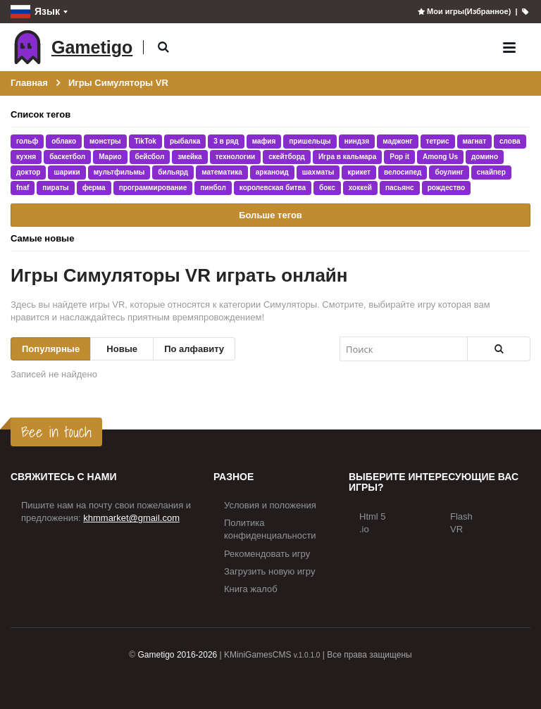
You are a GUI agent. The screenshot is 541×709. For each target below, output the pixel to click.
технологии (236, 157)
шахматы (318, 172)
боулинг (449, 172)
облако (63, 141)
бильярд (173, 172)
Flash (461, 516)
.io (364, 529)
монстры (105, 141)
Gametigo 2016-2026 (178, 655)
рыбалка (185, 141)
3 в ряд (225, 141)
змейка (189, 157)
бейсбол (150, 157)
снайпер (491, 172)
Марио (110, 157)
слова (509, 141)
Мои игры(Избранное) (463, 11)
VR (456, 529)
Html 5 (372, 516)
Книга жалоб (251, 589)
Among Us (440, 157)
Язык (35, 11)
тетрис (437, 141)
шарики (67, 172)
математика (221, 172)
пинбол (213, 188)
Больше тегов (270, 215)
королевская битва (273, 188)
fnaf (22, 188)
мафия (264, 141)
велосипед (402, 172)
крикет (359, 172)
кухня (26, 157)
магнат (475, 141)
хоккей (360, 188)
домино (484, 157)
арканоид (272, 172)
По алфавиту (194, 349)
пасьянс (399, 188)
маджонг (397, 141)
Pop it (399, 157)
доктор (28, 172)
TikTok (145, 141)
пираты (55, 188)
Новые (121, 349)
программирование (153, 188)
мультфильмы (119, 172)
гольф (27, 141)
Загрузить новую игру (269, 571)
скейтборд (286, 157)
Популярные (51, 349)
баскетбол (67, 157)
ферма (94, 188)
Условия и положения (270, 505)
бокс (327, 188)
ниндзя (357, 141)
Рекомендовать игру (267, 553)
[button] (163, 47)
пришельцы (309, 141)
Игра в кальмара (347, 157)
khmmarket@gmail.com (131, 518)
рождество (447, 188)
